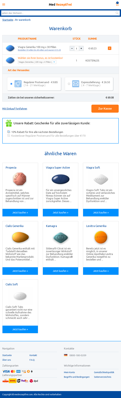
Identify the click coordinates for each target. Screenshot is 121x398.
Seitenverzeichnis (102, 377)
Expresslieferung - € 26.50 (95, 84)
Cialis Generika (14, 225)
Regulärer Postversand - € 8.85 (41, 84)
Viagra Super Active (58, 167)
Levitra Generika (96, 225)
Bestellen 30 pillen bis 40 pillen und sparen (39, 50)
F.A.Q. (32, 360)
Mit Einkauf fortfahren (14, 108)
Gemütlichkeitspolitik (104, 372)
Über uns (6, 360)
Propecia (11, 167)
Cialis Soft (12, 284)
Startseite (7, 19)
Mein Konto (69, 372)
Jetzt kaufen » (20, 212)
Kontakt (33, 355)
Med (60, 4)
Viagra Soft (93, 167)
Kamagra (51, 225)
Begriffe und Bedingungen (77, 377)
